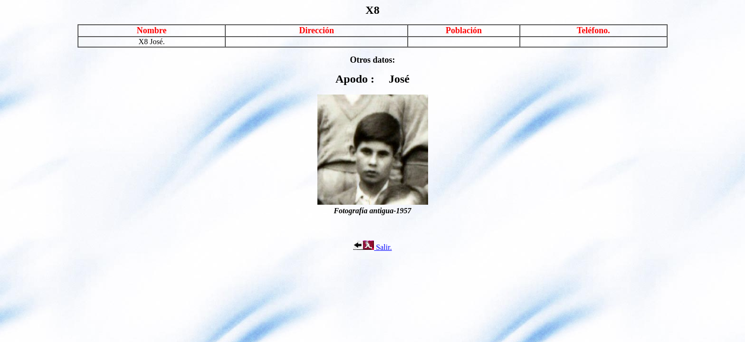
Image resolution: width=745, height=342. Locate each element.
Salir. (372, 247)
